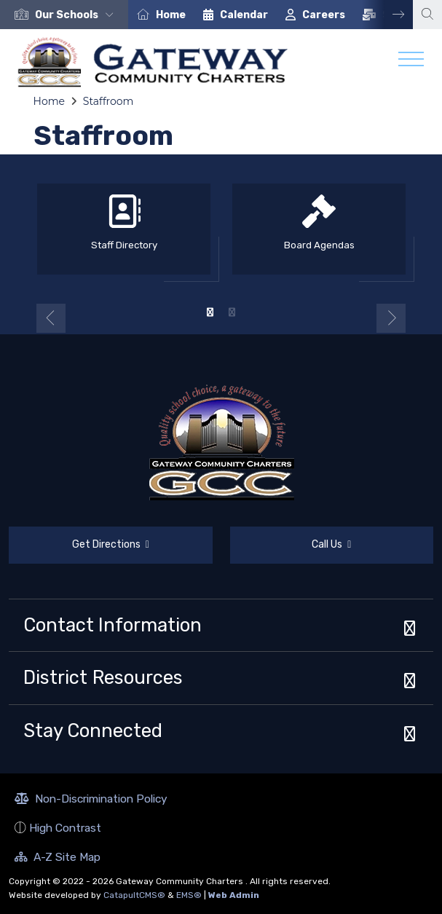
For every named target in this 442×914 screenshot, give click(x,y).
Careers (323, 15)
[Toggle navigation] (411, 62)
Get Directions (79, 550)
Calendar (244, 15)
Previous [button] (51, 318)
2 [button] (232, 312)
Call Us (291, 547)
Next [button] (387, 14)
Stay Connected (92, 730)
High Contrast (65, 828)
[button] (77, 15)
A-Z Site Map (57, 858)
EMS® (189, 895)
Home (171, 15)
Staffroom (108, 101)
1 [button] (210, 312)
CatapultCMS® (134, 895)
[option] (64, 14)
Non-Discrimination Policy (91, 800)
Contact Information (112, 625)
